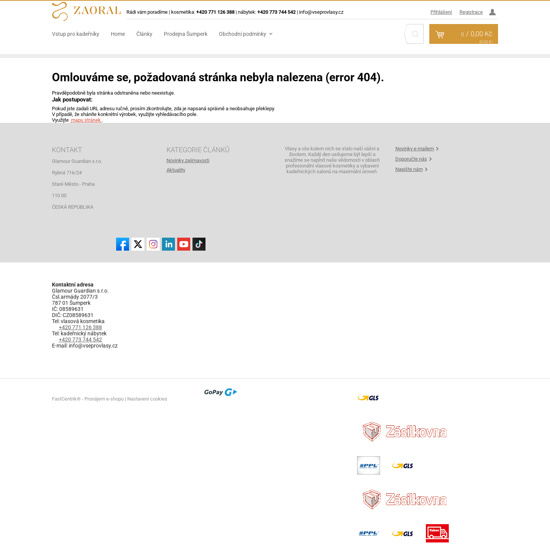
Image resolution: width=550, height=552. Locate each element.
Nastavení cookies (147, 399)
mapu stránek (86, 120)
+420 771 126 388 (80, 327)
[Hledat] (415, 34)
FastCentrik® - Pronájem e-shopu (88, 399)
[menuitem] (81, 34)
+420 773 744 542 (80, 339)
